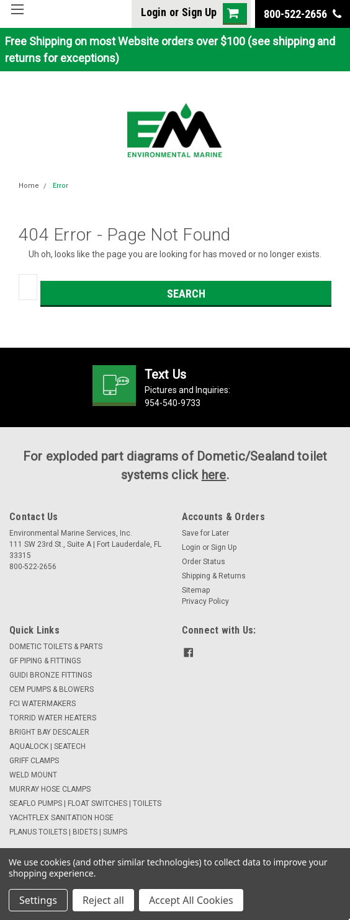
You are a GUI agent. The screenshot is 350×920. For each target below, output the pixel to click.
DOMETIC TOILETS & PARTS (55, 646)
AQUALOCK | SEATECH (47, 746)
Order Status (203, 561)
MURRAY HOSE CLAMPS (50, 789)
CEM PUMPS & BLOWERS (51, 689)
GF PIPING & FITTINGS (45, 661)
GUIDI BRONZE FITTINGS (50, 675)
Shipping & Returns (214, 576)
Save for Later (205, 533)
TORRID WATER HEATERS (52, 718)
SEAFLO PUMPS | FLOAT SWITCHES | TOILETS (85, 803)
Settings (38, 900)
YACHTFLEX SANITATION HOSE (61, 817)
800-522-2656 (302, 13)
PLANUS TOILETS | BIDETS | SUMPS (68, 832)
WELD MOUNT (33, 775)
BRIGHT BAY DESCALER (49, 732)
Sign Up (199, 12)
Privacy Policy (205, 601)
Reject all (103, 900)
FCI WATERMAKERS (42, 703)
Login (153, 12)
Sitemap (196, 590)
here (214, 474)
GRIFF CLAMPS (34, 760)
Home (29, 186)
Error (60, 186)
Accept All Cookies (191, 900)
